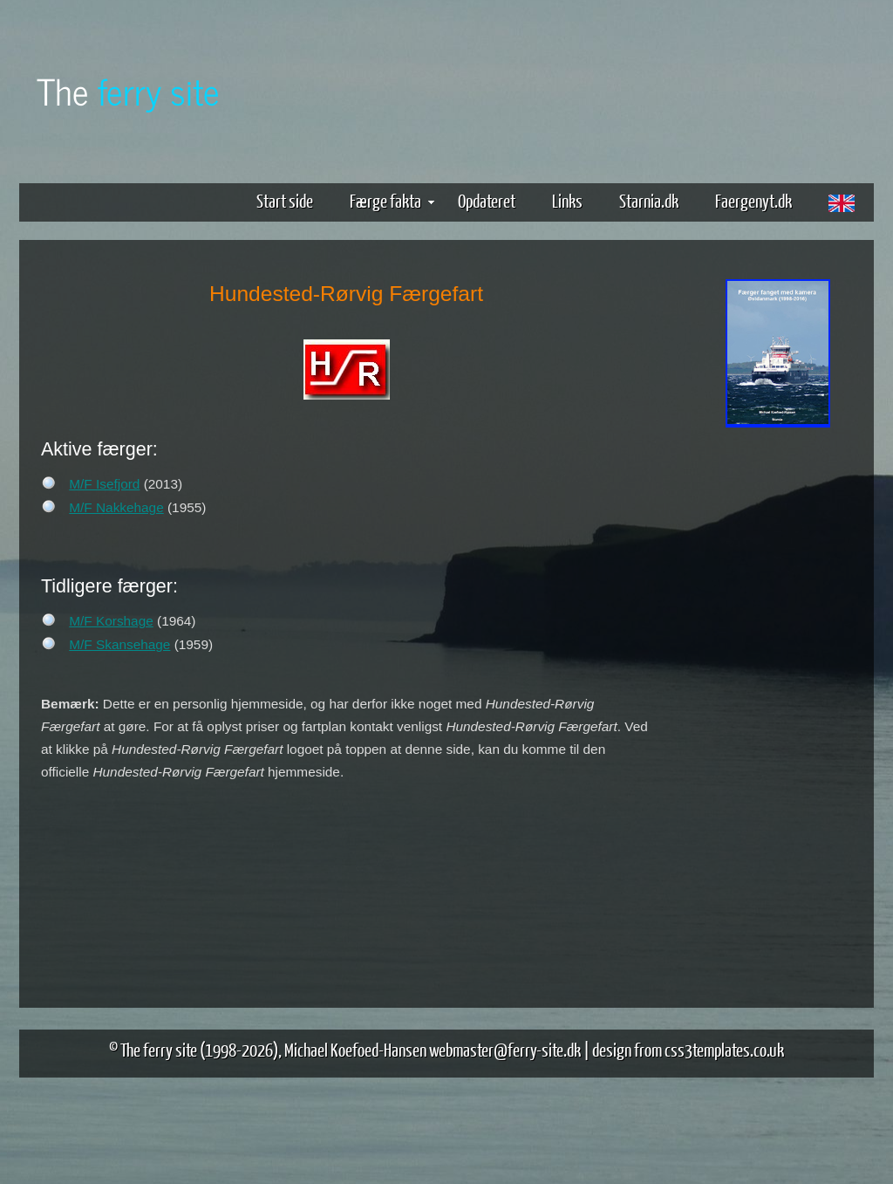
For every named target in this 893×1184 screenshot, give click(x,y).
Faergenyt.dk (753, 200)
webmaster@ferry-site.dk (505, 1049)
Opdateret (486, 200)
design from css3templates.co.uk (688, 1049)
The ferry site (158, 1049)
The (128, 90)
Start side (284, 200)
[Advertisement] (778, 705)
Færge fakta (392, 200)
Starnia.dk (648, 200)
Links (567, 200)
